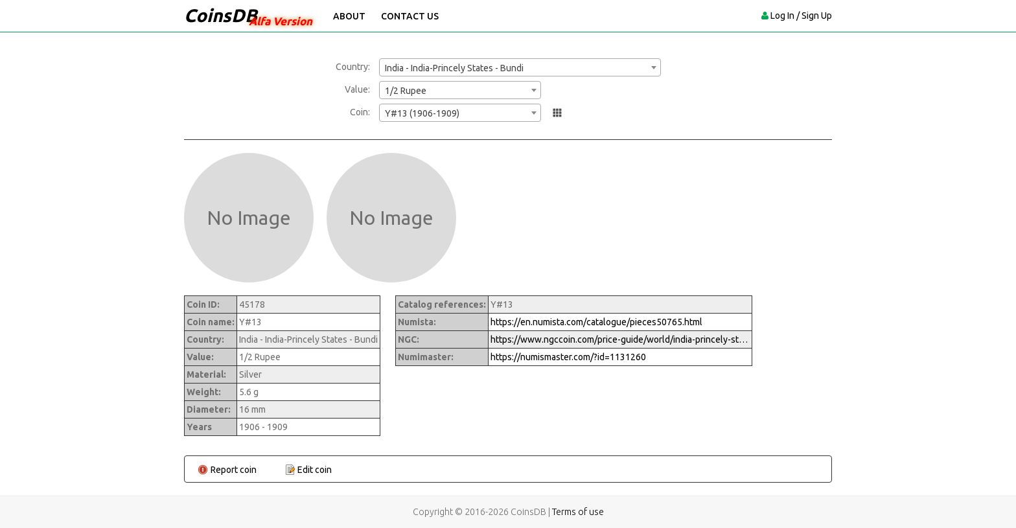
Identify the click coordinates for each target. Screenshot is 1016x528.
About (349, 16)
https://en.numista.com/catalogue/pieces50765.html (596, 322)
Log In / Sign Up (801, 15)
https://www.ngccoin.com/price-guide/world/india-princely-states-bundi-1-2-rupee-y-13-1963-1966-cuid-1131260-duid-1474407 (620, 339)
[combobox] (520, 67)
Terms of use (578, 512)
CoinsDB (220, 15)
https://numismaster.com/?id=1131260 (568, 357)
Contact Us (410, 16)
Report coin (234, 470)
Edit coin (314, 470)
